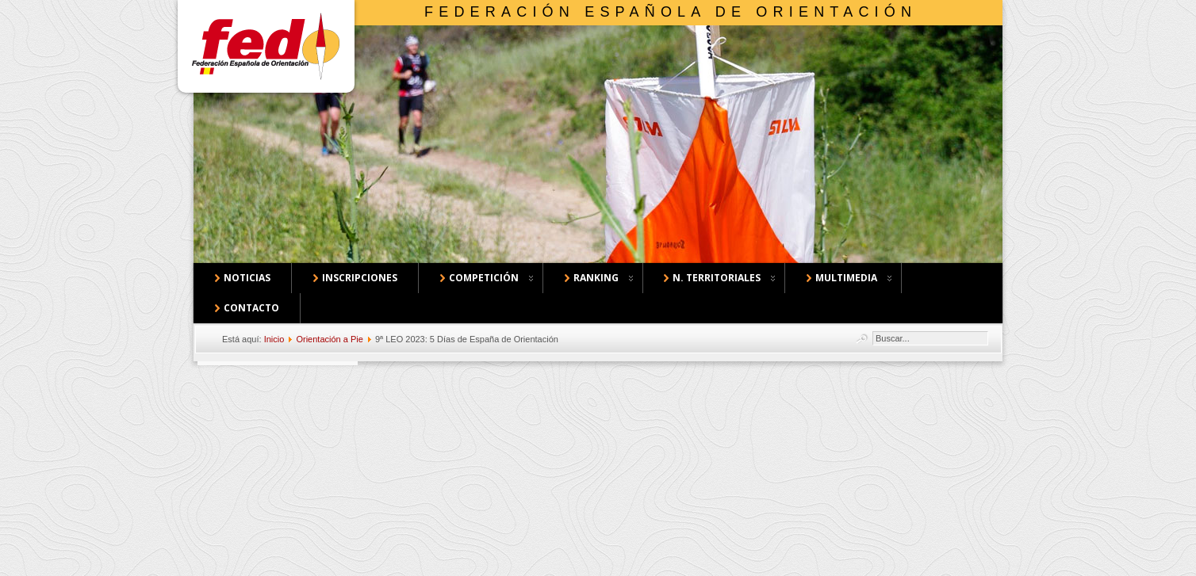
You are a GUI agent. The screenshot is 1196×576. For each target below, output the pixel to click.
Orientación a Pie (329, 339)
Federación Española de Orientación (670, 12)
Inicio (274, 339)
